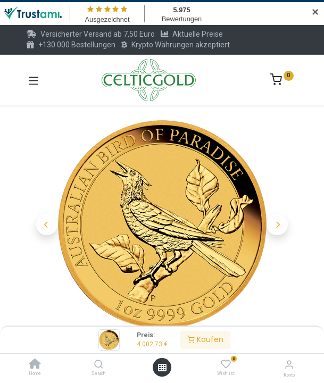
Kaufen (205, 339)
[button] (47, 199)
